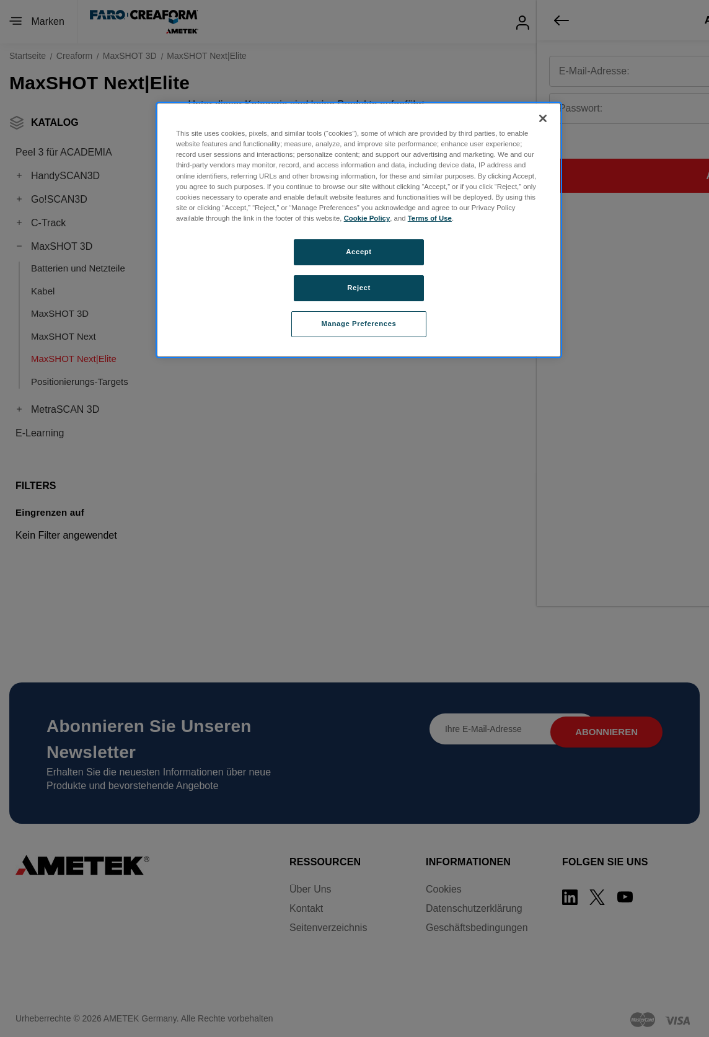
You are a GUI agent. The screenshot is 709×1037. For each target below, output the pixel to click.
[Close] (543, 118)
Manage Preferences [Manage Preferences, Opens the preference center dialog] (359, 323)
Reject (359, 287)
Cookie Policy (367, 218)
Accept (358, 251)
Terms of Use (430, 218)
